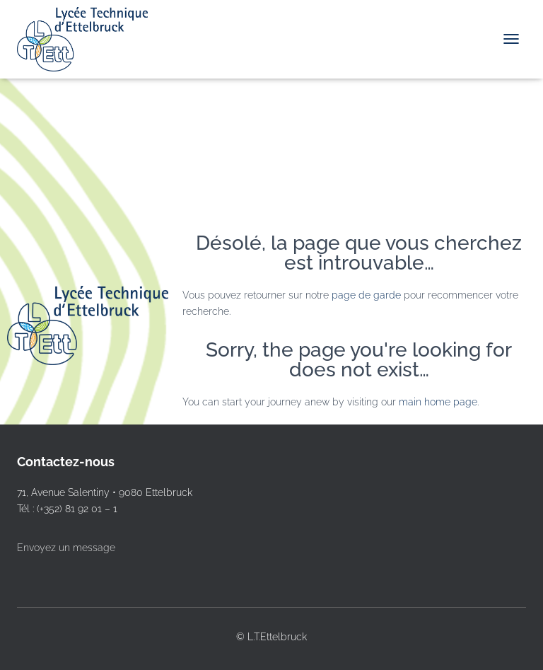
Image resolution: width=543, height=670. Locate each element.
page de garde (366, 295)
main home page (438, 402)
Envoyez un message (66, 547)
